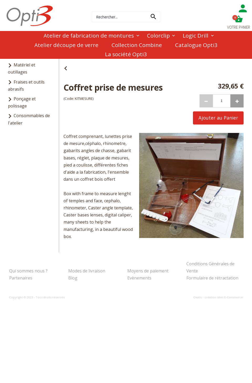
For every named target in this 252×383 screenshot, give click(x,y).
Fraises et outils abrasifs (26, 85)
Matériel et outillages (21, 68)
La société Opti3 (126, 54)
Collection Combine (137, 45)
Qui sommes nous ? (28, 271)
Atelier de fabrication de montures (89, 35)
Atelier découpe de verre (66, 45)
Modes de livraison (86, 271)
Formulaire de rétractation (212, 278)
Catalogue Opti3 (196, 45)
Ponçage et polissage (22, 102)
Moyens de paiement (148, 271)
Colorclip (158, 35)
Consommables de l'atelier (29, 119)
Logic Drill (195, 35)
